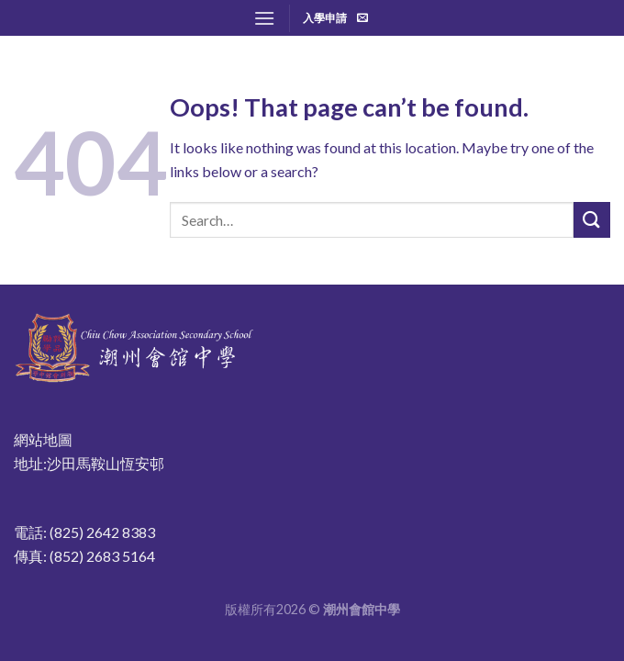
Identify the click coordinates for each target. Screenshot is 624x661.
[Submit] (592, 220)
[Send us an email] (362, 18)
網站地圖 (43, 439)
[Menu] (264, 18)
